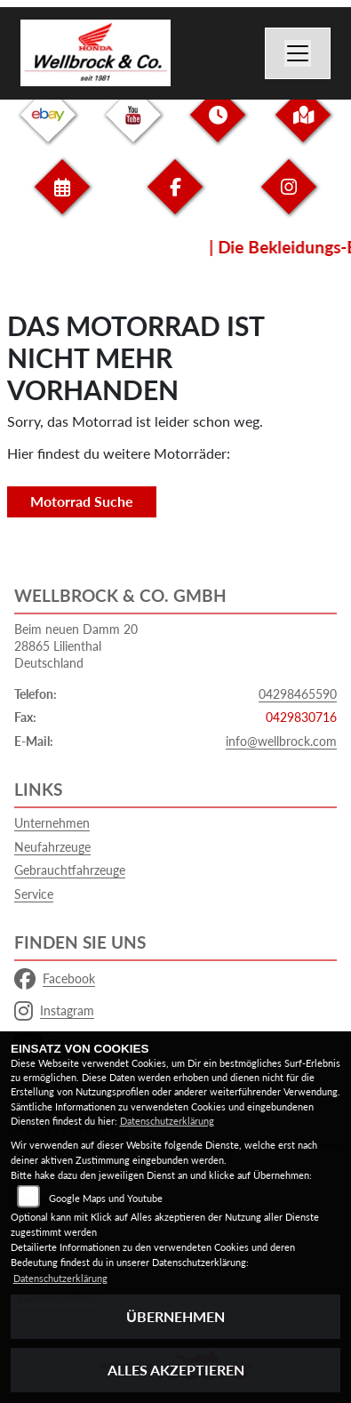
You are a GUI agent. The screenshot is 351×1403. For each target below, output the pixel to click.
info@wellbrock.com (281, 741)
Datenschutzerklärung (167, 1120)
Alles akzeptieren (176, 1369)
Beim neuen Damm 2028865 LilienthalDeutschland (76, 645)
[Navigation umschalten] (298, 53)
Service (33, 894)
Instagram (54, 1011)
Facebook (54, 979)
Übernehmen (175, 1316)
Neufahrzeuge (52, 846)
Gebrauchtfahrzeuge (69, 870)
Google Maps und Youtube (106, 1198)
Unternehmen (52, 822)
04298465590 (298, 694)
